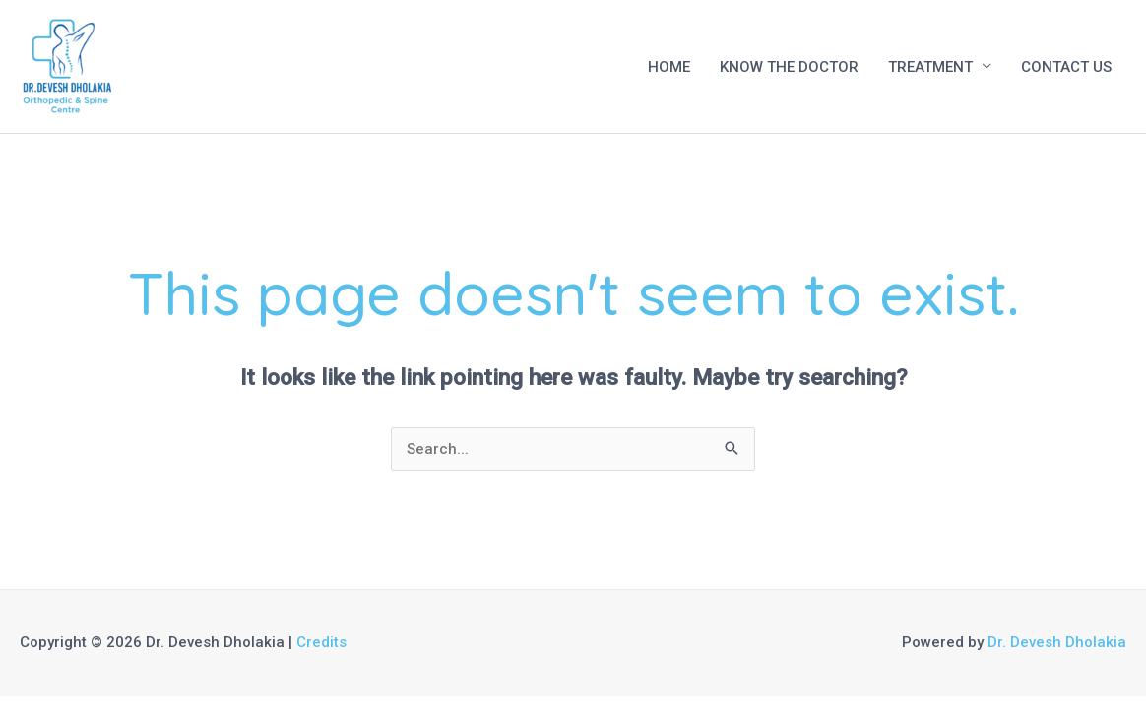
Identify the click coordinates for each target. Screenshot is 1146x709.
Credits (321, 642)
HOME (669, 67)
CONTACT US (1066, 67)
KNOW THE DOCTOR (789, 67)
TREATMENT (930, 67)
